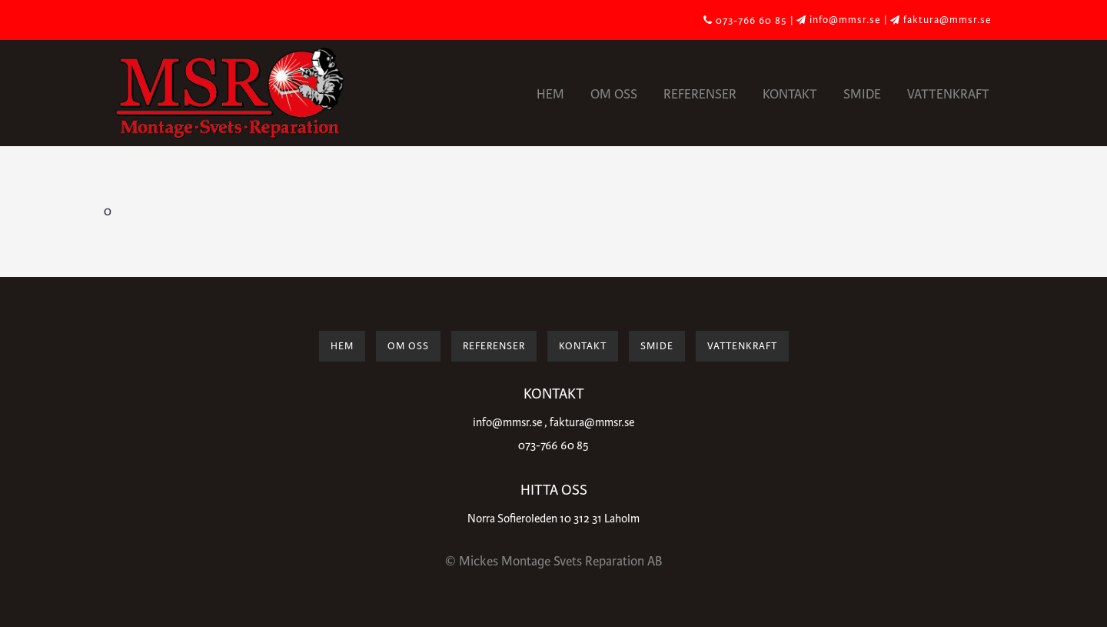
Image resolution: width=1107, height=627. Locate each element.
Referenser (699, 94)
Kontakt (790, 94)
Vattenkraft (948, 94)
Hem (550, 94)
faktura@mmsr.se (592, 423)
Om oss (613, 94)
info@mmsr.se (507, 423)
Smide (862, 94)
